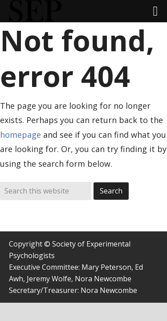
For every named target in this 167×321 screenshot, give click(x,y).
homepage (20, 134)
